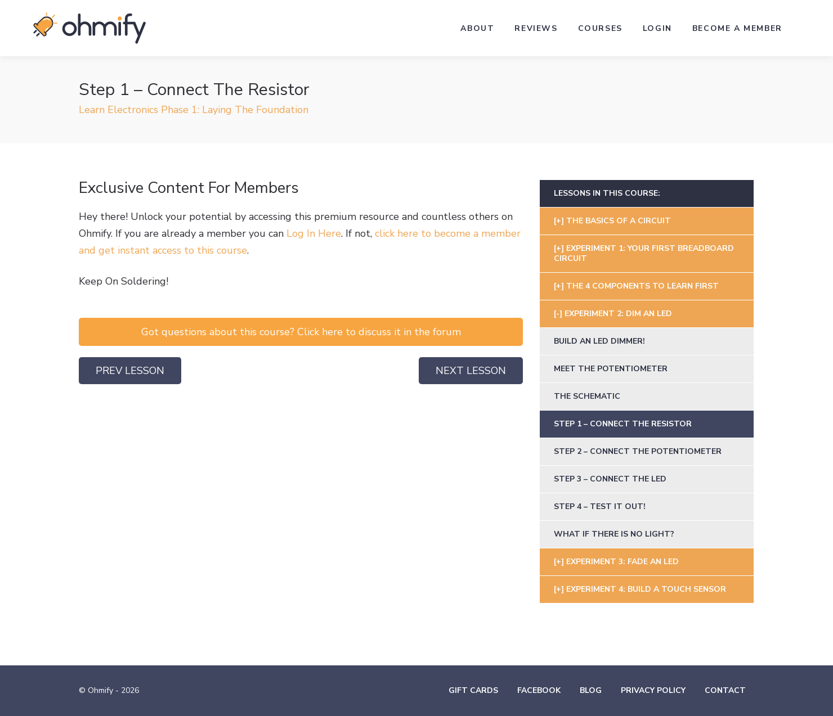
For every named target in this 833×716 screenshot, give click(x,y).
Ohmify (89, 28)
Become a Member (737, 28)
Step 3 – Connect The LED (610, 479)
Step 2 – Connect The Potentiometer (638, 451)
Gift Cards (473, 690)
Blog (591, 690)
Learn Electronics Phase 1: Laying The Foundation (193, 109)
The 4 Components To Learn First (642, 286)
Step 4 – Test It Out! (600, 506)
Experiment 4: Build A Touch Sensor (646, 589)
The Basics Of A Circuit (618, 220)
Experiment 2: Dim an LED (618, 313)
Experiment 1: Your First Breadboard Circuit (644, 253)
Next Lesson (471, 370)
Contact (725, 690)
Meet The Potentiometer (611, 368)
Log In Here (313, 233)
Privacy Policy (653, 690)
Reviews (535, 28)
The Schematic (587, 396)
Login (657, 28)
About (477, 28)
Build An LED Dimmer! (599, 341)
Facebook (539, 690)
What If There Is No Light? (614, 534)
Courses (600, 28)
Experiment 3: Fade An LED (622, 561)
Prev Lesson (130, 370)
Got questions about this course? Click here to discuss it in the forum (301, 332)
